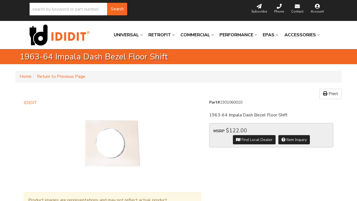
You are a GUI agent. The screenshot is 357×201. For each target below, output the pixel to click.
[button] (78, 9)
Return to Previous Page (61, 76)
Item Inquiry (294, 139)
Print (330, 94)
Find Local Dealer (254, 139)
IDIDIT (30, 103)
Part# (214, 102)
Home (26, 76)
